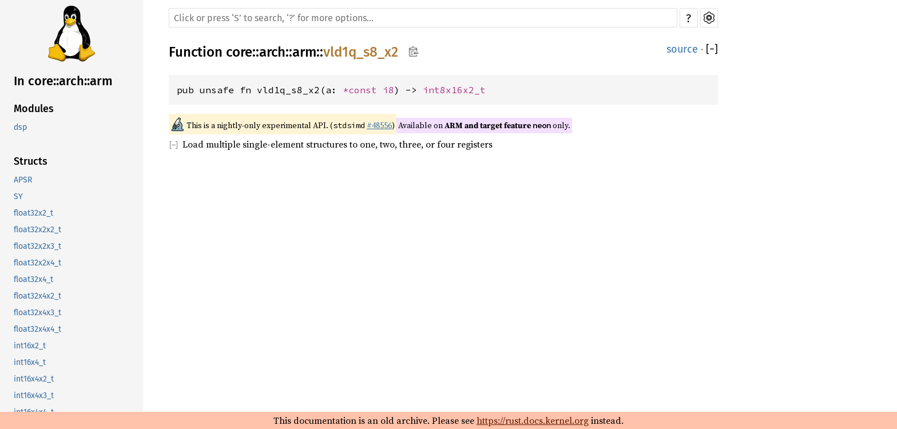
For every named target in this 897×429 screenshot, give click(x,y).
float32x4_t (33, 279)
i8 (388, 90)
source (682, 49)
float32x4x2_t (37, 296)
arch (272, 52)
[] (712, 49)
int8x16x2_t (454, 90)
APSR (23, 180)
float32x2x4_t (37, 263)
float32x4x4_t (37, 329)
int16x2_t (30, 346)
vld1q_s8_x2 (360, 52)
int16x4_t (30, 362)
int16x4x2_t (34, 379)
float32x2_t (33, 213)
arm (304, 52)
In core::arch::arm (63, 81)
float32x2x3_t (37, 246)
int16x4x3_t (34, 395)
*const (363, 90)
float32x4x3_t (37, 312)
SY (18, 196)
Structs (30, 161)
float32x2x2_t (37, 230)
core (239, 52)
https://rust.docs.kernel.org (533, 420)
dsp (20, 127)
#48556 (379, 125)
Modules (34, 108)
